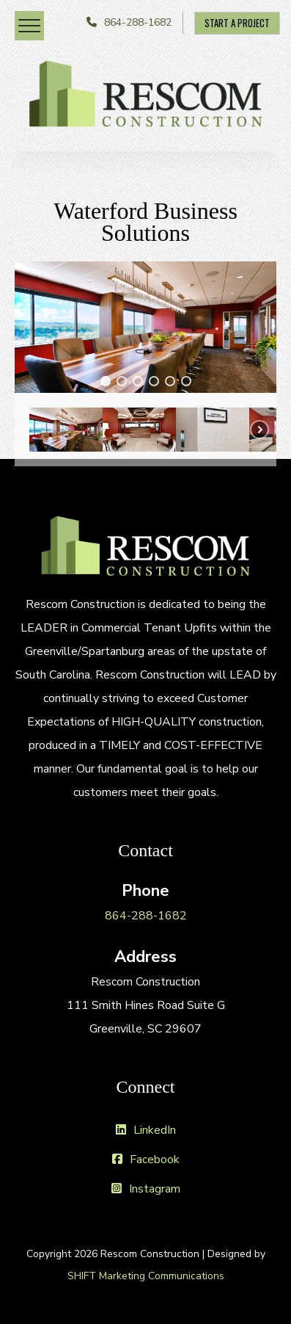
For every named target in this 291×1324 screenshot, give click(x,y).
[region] (145, 363)
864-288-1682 (138, 22)
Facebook (146, 1159)
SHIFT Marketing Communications (145, 1276)
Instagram (145, 1189)
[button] (105, 381)
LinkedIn (146, 1130)
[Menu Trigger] (29, 25)
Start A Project (237, 22)
